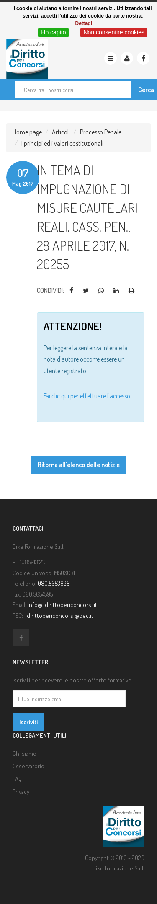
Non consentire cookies (113, 32)
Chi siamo (24, 753)
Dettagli (84, 23)
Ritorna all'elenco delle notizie (79, 464)
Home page (27, 132)
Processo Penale (100, 132)
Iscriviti (28, 722)
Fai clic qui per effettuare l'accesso (87, 396)
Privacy (21, 792)
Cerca (146, 89)
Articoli (61, 132)
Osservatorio (28, 766)
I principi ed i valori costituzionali (62, 143)
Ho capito (53, 32)
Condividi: (50, 290)
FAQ (17, 779)
